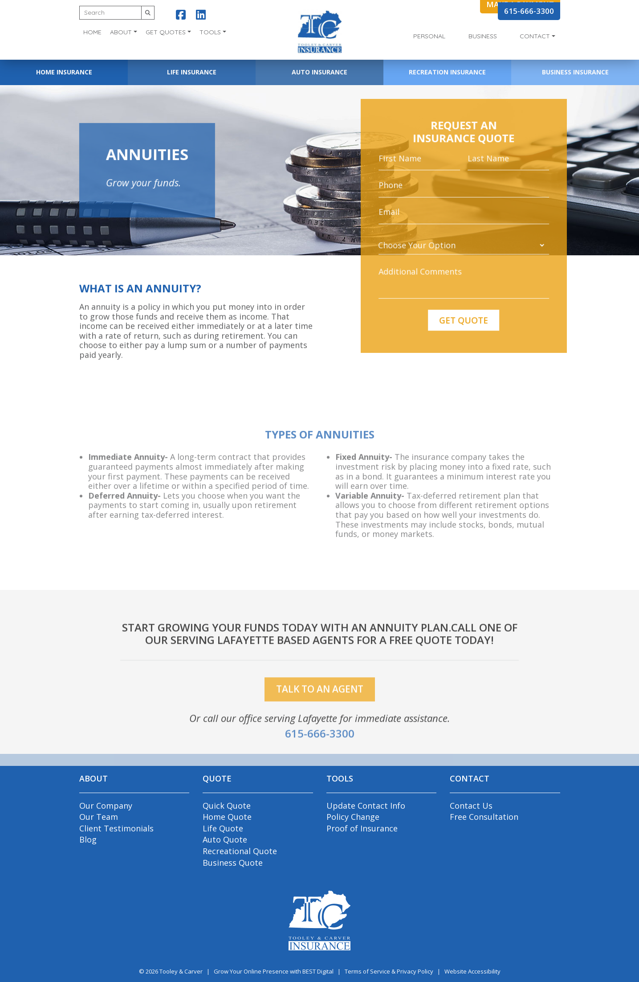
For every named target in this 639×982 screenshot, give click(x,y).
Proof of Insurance (362, 828)
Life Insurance (191, 72)
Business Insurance (575, 72)
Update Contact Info (365, 805)
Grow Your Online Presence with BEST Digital (274, 971)
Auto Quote (225, 839)
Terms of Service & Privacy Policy (389, 971)
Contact (535, 36)
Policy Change (352, 816)
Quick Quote (227, 805)
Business (482, 36)
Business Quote (233, 862)
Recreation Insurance (447, 72)
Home (92, 32)
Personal (429, 36)
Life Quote (223, 828)
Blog (88, 839)
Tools (210, 32)
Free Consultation (484, 816)
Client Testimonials (116, 828)
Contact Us (471, 805)
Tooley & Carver (181, 971)
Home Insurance (64, 72)
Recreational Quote (240, 851)
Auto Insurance (319, 72)
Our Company (105, 805)
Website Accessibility (472, 971)
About (121, 32)
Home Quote (227, 816)
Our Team (98, 816)
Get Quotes (166, 32)
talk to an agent (319, 702)
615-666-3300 (529, 11)
